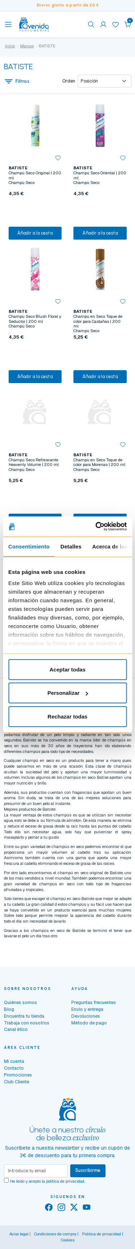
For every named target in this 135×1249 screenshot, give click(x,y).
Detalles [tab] (70, 546)
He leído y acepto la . (47, 1181)
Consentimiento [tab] (29, 546)
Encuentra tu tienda (24, 1016)
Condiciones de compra (55, 1233)
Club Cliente (16, 1082)
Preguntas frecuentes (93, 1002)
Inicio (10, 45)
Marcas (27, 45)
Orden (68, 81)
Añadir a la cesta (35, 233)
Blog (9, 1009)
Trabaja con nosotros (26, 1023)
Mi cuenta (14, 1061)
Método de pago (89, 1023)
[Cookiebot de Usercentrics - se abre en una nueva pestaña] (96, 526)
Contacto (14, 1068)
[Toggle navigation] (8, 24)
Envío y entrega (87, 1009)
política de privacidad (65, 1181)
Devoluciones (85, 1016)
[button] (127, 24)
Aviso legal (18, 1233)
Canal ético (16, 1029)
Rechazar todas (67, 716)
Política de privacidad (101, 1233)
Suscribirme (87, 1170)
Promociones (18, 1075)
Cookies (68, 1240)
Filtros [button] (17, 81)
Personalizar (68, 693)
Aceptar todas (67, 669)
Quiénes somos (20, 1002)
